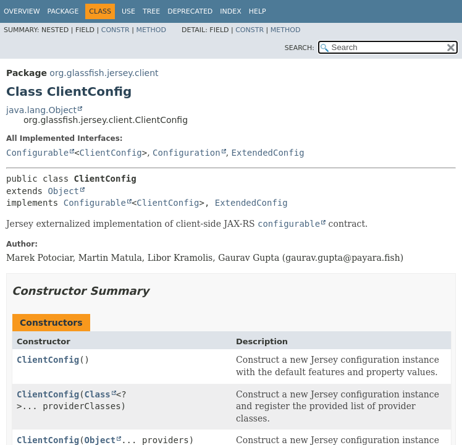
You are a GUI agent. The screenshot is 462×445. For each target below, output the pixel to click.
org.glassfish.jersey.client (103, 73)
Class (98, 394)
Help (257, 11)
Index (230, 11)
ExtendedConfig (268, 153)
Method (151, 30)
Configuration (186, 153)
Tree (151, 11)
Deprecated (189, 11)
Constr (115, 30)
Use (128, 11)
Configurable (37, 153)
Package (63, 11)
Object (63, 191)
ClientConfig (111, 153)
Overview (22, 11)
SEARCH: (299, 48)
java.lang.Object (41, 110)
